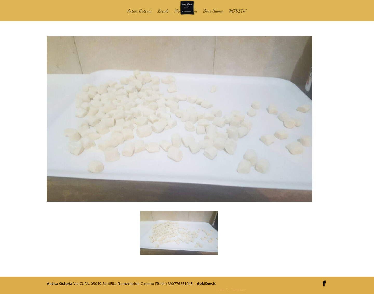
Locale (162, 11)
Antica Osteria (139, 11)
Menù (179, 11)
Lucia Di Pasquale (231, 289)
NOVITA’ (237, 11)
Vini (193, 11)
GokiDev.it (206, 283)
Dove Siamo (213, 11)
